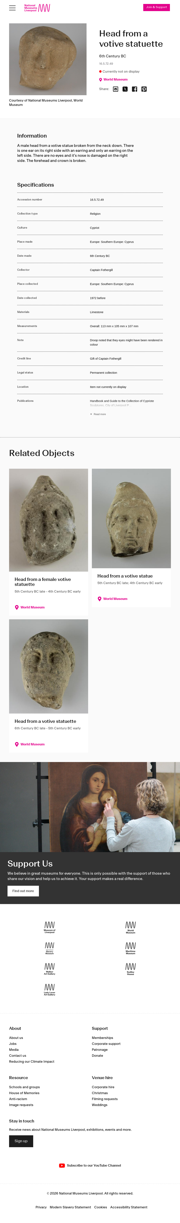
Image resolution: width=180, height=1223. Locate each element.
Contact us (17, 1056)
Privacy (41, 1207)
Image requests (21, 1105)
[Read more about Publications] (126, 408)
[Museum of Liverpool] (49, 927)
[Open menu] (12, 8)
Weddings (99, 1105)
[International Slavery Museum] (49, 948)
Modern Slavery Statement (70, 1207)
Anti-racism (18, 1099)
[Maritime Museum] (130, 948)
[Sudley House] (130, 969)
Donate (97, 1056)
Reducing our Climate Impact (31, 1061)
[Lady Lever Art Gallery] (49, 990)
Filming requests (105, 1099)
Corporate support (106, 1044)
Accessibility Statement (128, 1207)
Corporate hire (103, 1087)
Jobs (13, 1044)
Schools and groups (24, 1087)
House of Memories (24, 1093)
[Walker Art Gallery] (49, 969)
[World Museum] (130, 927)
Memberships (102, 1038)
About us (16, 1038)
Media (14, 1050)
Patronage (100, 1050)
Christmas (100, 1093)
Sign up (21, 1141)
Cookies (100, 1207)
